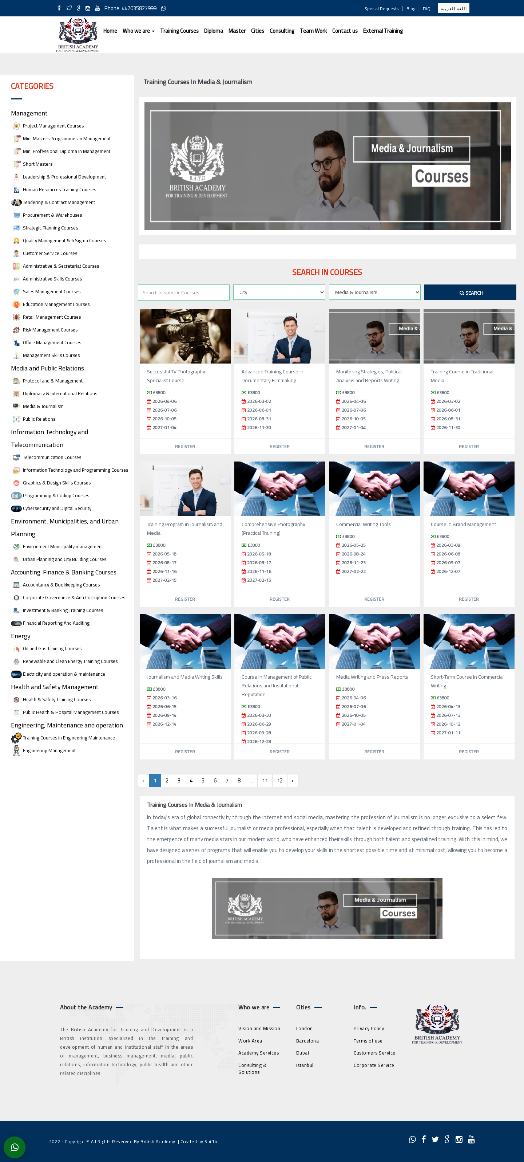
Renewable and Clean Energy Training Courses (64, 661)
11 (265, 780)
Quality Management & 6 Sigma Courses (58, 240)
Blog (410, 8)
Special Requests (382, 8)
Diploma (213, 30)
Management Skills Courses (45, 355)
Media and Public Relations (47, 368)
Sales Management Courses (45, 291)
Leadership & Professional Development (58, 176)
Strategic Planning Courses (44, 227)
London (304, 1028)
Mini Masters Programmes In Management (61, 138)
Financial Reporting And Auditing (50, 623)
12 (280, 780)
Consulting (282, 30)
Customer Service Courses (44, 253)
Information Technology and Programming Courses (69, 470)
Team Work (313, 30)
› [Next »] (293, 780)
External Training (383, 30)
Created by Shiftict (200, 1141)
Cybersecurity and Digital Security (51, 508)
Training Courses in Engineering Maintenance (63, 737)
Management (29, 113)
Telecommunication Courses (46, 457)
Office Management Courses (46, 342)
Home (110, 30)
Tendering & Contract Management (53, 202)
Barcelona (307, 1040)
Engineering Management (43, 750)
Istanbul (305, 1065)
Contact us (345, 30)
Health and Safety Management (55, 687)
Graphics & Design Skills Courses (51, 482)
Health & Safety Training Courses (51, 699)
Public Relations (33, 419)
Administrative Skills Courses (46, 278)
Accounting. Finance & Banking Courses (63, 572)
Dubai (302, 1052)
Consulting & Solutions (252, 1068)
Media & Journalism (37, 406)
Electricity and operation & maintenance (58, 674)
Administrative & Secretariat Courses (55, 266)
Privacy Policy (369, 1028)
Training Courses (179, 30)
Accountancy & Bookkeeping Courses (55, 584)
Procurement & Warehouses (46, 215)
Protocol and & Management (47, 380)
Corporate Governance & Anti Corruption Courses (68, 597)
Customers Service (375, 1052)
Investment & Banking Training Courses (57, 610)
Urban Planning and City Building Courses (58, 559)
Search (471, 293)
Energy (20, 636)
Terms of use (368, 1040)
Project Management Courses (47, 125)
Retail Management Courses (46, 317)
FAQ (426, 8)
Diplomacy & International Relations (54, 393)
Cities (257, 30)
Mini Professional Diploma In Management (60, 151)
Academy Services (258, 1052)
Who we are (139, 30)
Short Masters (31, 164)
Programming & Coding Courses (50, 495)
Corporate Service (374, 1065)
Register (185, 446)
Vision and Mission (259, 1028)
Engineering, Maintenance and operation (67, 725)
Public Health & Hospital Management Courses (65, 712)
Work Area (250, 1040)
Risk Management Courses (44, 329)
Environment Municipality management (57, 546)
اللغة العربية (454, 8)
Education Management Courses (50, 304)
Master (237, 30)
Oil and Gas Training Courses (46, 648)
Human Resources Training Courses (53, 189)
